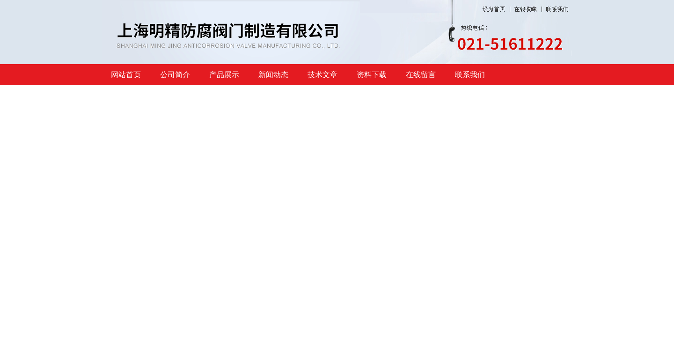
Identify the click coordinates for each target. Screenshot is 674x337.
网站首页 (126, 75)
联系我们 (470, 75)
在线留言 (421, 75)
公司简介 (175, 75)
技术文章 (322, 75)
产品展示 (224, 75)
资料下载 (372, 75)
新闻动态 (273, 75)
